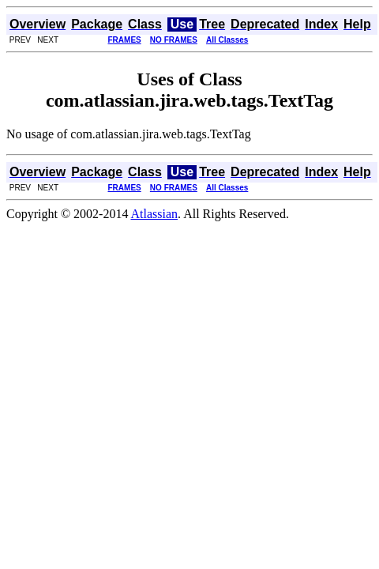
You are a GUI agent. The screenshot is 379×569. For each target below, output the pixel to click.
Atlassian (154, 213)
